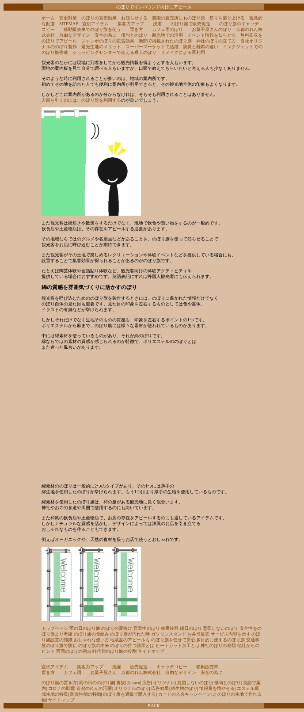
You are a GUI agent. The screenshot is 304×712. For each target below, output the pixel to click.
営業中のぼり (146, 628)
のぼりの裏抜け (116, 628)
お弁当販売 (198, 634)
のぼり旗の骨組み (91, 634)
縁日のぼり (191, 628)
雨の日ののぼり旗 (96, 682)
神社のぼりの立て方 (216, 40)
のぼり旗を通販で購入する (129, 694)
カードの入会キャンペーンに (187, 694)
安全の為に (106, 35)
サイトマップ (151, 651)
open (136, 682)
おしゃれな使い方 (91, 639)
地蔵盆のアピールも (130, 639)
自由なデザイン (74, 35)
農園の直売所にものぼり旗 (178, 17)
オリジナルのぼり (131, 688)
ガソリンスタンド (168, 634)
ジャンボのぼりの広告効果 (107, 40)
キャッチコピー (171, 666)
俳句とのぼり (134, 35)
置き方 (136, 29)
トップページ (55, 628)
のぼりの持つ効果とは (132, 645)
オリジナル (164, 682)
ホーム (48, 17)
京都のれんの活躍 (94, 688)
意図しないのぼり (220, 628)
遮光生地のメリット (101, 46)
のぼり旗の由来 (93, 645)
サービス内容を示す (231, 634)
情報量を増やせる (217, 688)
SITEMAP (68, 23)
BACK (154, 705)
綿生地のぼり (184, 688)
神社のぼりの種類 (218, 645)
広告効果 (160, 688)
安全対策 (68, 17)
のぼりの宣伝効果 (99, 17)
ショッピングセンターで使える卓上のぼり (114, 52)
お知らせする (134, 17)
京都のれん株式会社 (141, 672)
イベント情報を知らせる (211, 35)
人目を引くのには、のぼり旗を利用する (81, 100)
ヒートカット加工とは (178, 645)
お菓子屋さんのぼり (212, 29)
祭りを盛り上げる (227, 17)
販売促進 (139, 666)
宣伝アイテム (95, 23)
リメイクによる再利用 (183, 52)
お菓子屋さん (103, 672)
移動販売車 (207, 666)
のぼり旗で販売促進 (190, 23)
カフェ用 (72, 672)
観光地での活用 (167, 35)
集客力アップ (131, 23)
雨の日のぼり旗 (84, 628)
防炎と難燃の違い (200, 46)
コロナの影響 (61, 688)
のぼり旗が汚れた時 (130, 634)
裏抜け (122, 682)
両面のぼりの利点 (73, 651)
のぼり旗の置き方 (59, 682)
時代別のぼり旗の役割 (114, 651)
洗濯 (157, 23)
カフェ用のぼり (167, 29)
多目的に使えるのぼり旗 (220, 639)
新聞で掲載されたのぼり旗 (165, 40)
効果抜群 (170, 628)
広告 (146, 682)
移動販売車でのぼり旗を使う (92, 29)
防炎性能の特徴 (85, 694)
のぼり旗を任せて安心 (173, 639)
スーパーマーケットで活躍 (152, 46)
